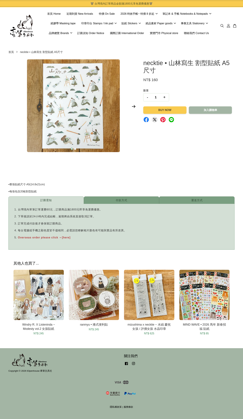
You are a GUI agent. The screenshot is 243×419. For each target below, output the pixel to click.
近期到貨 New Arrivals (79, 13)
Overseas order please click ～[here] (44, 237)
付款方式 (121, 200)
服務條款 (128, 407)
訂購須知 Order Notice (90, 33)
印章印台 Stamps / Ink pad (99, 23)
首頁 (11, 52)
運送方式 (197, 200)
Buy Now (164, 110)
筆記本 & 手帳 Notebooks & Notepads (187, 13)
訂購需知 (46, 200)
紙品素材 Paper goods (161, 23)
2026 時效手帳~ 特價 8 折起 (139, 13)
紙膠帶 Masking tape (63, 23)
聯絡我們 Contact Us (196, 33)
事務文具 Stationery (194, 23)
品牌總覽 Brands (60, 33)
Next (133, 106)
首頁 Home (54, 13)
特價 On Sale (107, 13)
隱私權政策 (116, 407)
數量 (146, 90)
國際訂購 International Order (127, 33)
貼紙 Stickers (131, 23)
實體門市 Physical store (164, 33)
